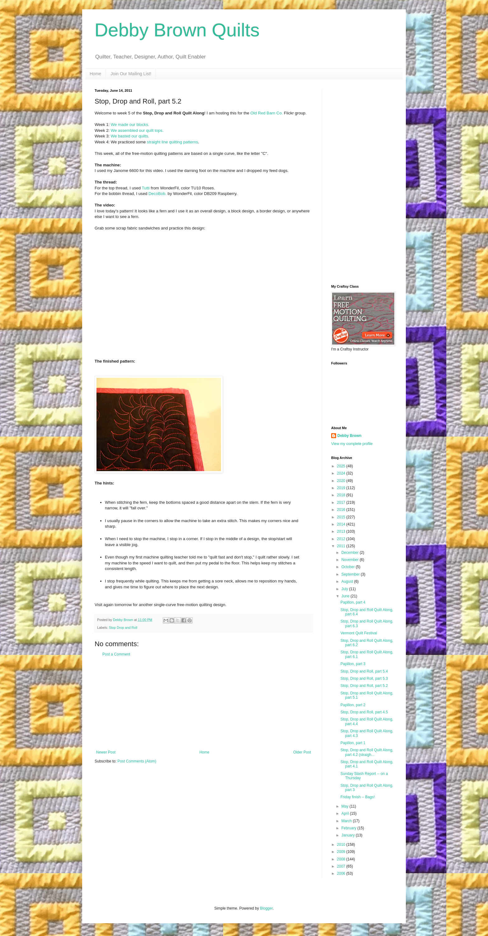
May (345, 806)
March (347, 821)
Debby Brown (349, 435)
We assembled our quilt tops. (137, 130)
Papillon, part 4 (352, 602)
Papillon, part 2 (352, 705)
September (351, 574)
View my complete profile (352, 444)
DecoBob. (157, 193)
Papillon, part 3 (352, 664)
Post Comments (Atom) (136, 761)
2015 (341, 517)
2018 (341, 495)
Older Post (302, 752)
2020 (341, 481)
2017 (341, 502)
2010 (341, 844)
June (345, 596)
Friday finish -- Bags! (357, 797)
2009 (341, 852)
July (345, 589)
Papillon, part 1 (352, 743)
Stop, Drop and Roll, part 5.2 (364, 685)
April (345, 813)
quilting (175, 142)
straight (153, 142)
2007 (341, 866)
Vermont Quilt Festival (358, 633)
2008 (341, 859)
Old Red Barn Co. (267, 113)
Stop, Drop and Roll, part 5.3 (364, 678)
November (350, 560)
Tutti (146, 188)
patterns (190, 142)
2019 (341, 488)
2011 (341, 546)
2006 (341, 873)
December (350, 552)
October (348, 567)
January (348, 835)
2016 (341, 509)
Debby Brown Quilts (177, 30)
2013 (341, 531)
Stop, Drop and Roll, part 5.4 (364, 671)
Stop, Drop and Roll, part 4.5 (364, 712)
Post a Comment (116, 654)
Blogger (266, 908)
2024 (341, 473)
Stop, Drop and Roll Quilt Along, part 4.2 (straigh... (366, 752)
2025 (341, 466)
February (349, 828)
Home (95, 73)
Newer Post (105, 752)
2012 (341, 539)
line (165, 142)
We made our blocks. (130, 124)
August (347, 581)
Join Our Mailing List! (130, 73)
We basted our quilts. (130, 136)
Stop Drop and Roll (123, 627)
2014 (341, 524)
